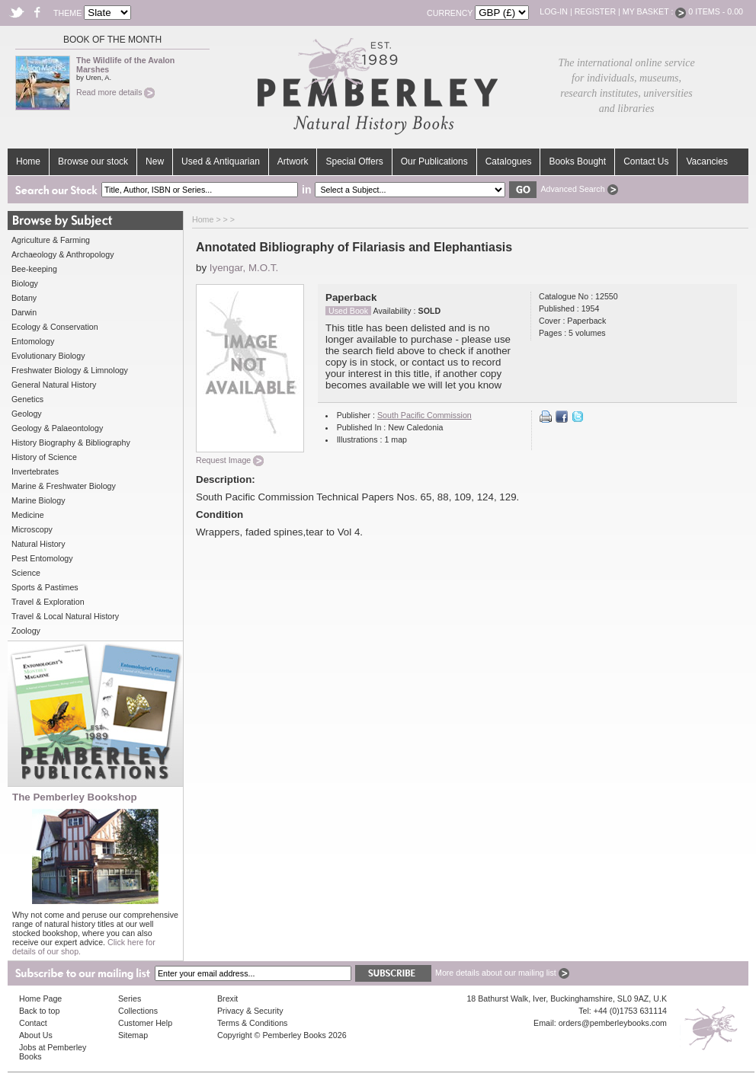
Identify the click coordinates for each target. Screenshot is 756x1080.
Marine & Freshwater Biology (63, 485)
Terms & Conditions (252, 1022)
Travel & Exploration (48, 601)
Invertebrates (35, 471)
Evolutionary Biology (48, 355)
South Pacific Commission (424, 415)
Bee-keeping (34, 268)
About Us (36, 1035)
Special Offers (354, 161)
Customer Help (145, 1022)
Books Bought (577, 161)
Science (25, 572)
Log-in (554, 11)
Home (28, 161)
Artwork (293, 161)
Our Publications (434, 161)
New (155, 161)
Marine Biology (38, 500)
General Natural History (53, 384)
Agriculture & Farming (50, 239)
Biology (24, 283)
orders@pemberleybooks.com (613, 1022)
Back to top (39, 1010)
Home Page (40, 998)
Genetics (27, 399)
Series (129, 998)
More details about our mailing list (502, 972)
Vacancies (706, 161)
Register (595, 11)
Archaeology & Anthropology (62, 254)
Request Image (230, 460)
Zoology (25, 630)
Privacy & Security (250, 1010)
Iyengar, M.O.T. (244, 267)
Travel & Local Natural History (65, 616)
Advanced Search (578, 188)
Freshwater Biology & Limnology (69, 370)
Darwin (24, 312)
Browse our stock (93, 161)
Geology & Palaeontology (57, 428)
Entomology (32, 341)
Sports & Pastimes (44, 587)
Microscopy (32, 529)
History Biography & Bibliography (70, 442)
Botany (24, 297)
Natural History (38, 543)
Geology (26, 413)
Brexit (227, 998)
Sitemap (133, 1035)
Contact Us (645, 161)
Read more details (115, 92)
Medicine (27, 514)
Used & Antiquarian (220, 161)
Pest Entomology (42, 558)
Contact (33, 1022)
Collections (138, 1010)
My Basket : (655, 11)
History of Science (44, 457)
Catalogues (508, 161)
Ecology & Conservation (54, 326)
